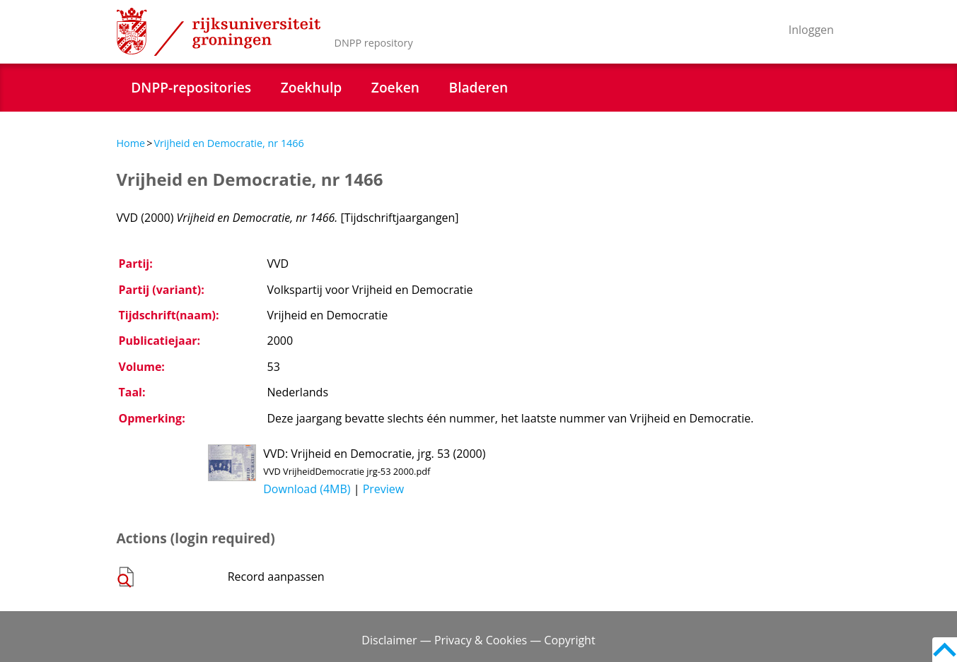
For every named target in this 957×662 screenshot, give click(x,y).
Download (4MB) (306, 489)
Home (131, 143)
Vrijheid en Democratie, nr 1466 (228, 143)
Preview (384, 489)
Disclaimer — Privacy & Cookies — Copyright (478, 640)
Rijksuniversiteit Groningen (218, 32)
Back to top (944, 649)
